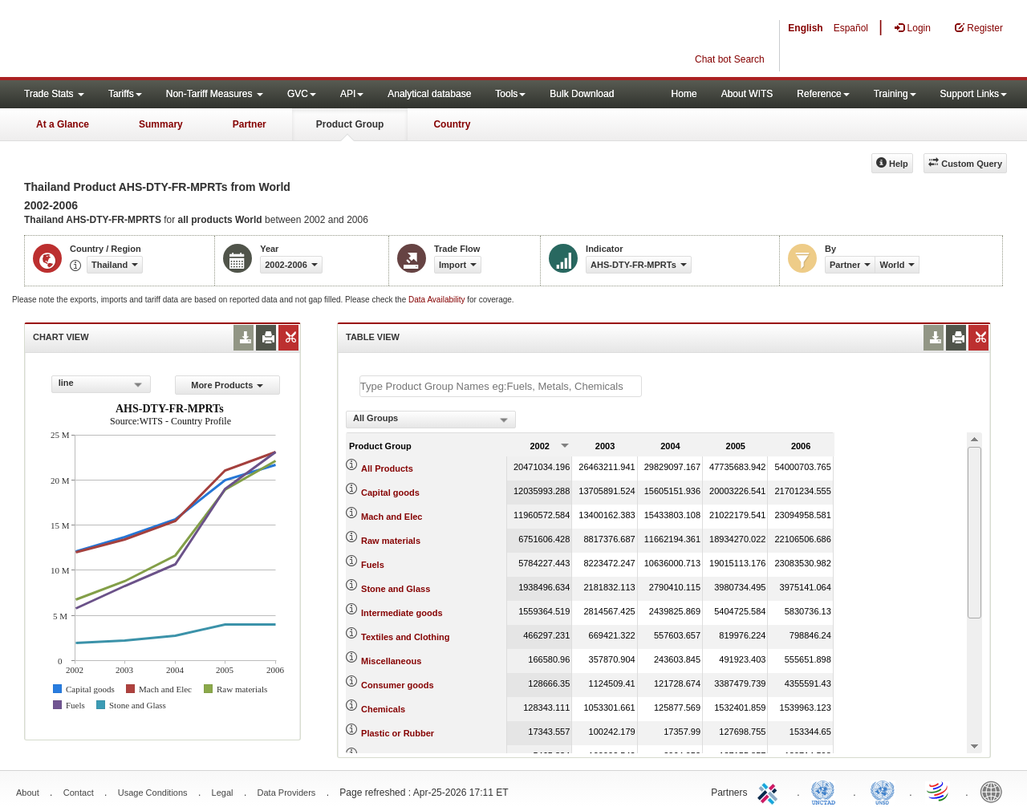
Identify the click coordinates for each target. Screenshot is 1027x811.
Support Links (973, 93)
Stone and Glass (395, 589)
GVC (301, 93)
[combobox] (101, 384)
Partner (249, 124)
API (351, 93)
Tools (510, 93)
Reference (823, 93)
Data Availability (437, 299)
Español (851, 28)
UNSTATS (883, 791)
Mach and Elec (391, 516)
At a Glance (62, 124)
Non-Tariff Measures (214, 93)
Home (684, 93)
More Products (227, 385)
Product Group (350, 124)
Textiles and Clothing (405, 637)
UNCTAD (826, 791)
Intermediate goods (401, 613)
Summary (161, 124)
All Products (387, 468)
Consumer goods (397, 685)
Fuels (372, 565)
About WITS (747, 93)
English (805, 28)
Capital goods (390, 492)
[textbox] (500, 386)
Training (895, 93)
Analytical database (429, 93)
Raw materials (390, 540)
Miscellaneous (391, 661)
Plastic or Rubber (397, 733)
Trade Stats (54, 93)
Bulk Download (582, 93)
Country (451, 124)
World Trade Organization (939, 791)
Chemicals (383, 709)
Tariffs (125, 93)
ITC (770, 791)
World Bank (995, 791)
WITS (160, 40)
